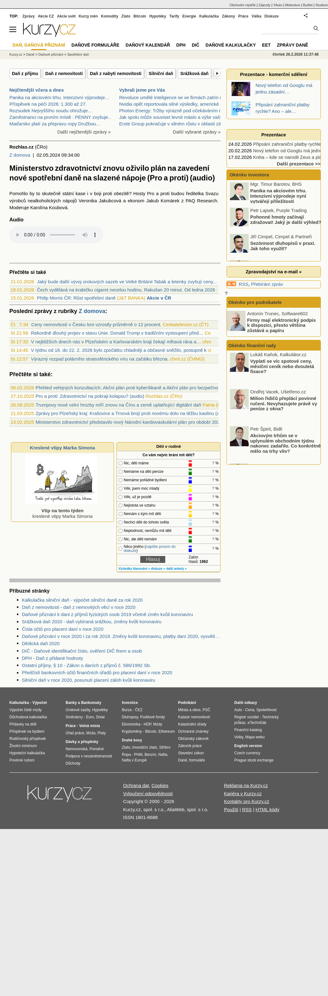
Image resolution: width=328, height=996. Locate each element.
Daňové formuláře (95, 45)
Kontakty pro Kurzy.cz (246, 801)
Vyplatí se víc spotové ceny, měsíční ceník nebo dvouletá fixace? (282, 368)
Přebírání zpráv (267, 284)
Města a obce (189, 710)
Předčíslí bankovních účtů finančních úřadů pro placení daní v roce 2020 (97, 672)
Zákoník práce (190, 746)
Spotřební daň (78, 54)
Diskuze (272, 16)
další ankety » (176, 568)
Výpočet (39, 702)
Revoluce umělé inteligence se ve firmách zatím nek (173, 97)
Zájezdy (264, 5)
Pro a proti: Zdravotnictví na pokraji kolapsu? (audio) (90, 396)
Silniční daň (161, 73)
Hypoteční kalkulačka (27, 753)
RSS (243, 284)
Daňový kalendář (148, 45)
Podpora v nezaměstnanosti (89, 756)
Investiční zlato (144, 747)
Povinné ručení (21, 760)
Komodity (109, 16)
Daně (30, 54)
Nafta (162, 754)
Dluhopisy (130, 717)
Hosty (139, 193)
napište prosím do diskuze (150, 548)
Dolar (100, 717)
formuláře (197, 760)
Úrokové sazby (78, 710)
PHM (138, 754)
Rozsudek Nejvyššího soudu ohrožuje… (50, 110)
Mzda (90, 733)
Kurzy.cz (15, 54)
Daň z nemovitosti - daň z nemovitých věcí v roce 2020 (79, 607)
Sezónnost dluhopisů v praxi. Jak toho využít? (282, 247)
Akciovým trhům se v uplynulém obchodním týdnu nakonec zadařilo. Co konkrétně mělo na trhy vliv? (285, 445)
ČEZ (138, 710)
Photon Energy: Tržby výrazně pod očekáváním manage (177, 110)
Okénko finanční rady (252, 345)
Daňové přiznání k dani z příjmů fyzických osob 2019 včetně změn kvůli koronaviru (107, 614)
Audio (16, 219)
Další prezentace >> (299, 163)
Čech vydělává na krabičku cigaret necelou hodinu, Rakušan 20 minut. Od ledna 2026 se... (131, 289)
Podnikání (187, 702)
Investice (130, 702)
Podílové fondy (152, 717)
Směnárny (74, 717)
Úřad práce (75, 733)
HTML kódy (267, 809)
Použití (231, 809)
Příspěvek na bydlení (26, 731)
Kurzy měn (88, 16)
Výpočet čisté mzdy (25, 710)
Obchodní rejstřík (243, 5)
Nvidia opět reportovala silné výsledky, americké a (171, 104)
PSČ (207, 710)
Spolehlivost (266, 710)
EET (266, 45)
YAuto (277, 5)
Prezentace (273, 134)
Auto (238, 710)
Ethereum (166, 731)
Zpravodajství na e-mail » (273, 271)
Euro (90, 717)
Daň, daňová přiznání (38, 45)
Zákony (228, 16)
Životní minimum (23, 746)
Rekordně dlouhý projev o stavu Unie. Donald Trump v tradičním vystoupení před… (117, 333)
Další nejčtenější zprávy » (84, 131)
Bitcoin (139, 16)
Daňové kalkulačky (231, 45)
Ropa (126, 754)
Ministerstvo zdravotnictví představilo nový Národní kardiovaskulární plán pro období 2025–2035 (136, 422)
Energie (189, 16)
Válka (256, 16)
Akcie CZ (46, 16)
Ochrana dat (136, 785)
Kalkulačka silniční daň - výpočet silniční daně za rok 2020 (82, 600)
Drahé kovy (132, 740)
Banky (71, 702)
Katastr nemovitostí (194, 717)
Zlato (126, 16)
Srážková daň (194, 73)
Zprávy (28, 16)
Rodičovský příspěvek (27, 738)
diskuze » (158, 568)
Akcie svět (66, 16)
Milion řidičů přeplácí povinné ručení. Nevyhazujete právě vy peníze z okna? (283, 405)
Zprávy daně (292, 45)
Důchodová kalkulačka (28, 717)
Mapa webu (255, 737)
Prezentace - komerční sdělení (273, 74)
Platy (101, 733)
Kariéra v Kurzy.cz (243, 793)
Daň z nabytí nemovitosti (116, 73)
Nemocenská (76, 749)
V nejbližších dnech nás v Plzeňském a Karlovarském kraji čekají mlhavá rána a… (116, 341)
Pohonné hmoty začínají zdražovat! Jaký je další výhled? (285, 221)
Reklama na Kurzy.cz (246, 785)
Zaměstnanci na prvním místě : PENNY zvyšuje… (61, 117)
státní (68, 193)
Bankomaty (91, 702)
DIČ (195, 45)
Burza (127, 710)
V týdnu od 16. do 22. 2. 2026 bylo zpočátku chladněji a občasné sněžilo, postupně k (118, 350)
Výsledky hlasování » (134, 568)
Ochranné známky (193, 731)
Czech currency (247, 753)
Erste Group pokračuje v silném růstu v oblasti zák (171, 123)
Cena (249, 710)
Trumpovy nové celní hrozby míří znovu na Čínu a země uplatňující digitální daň (118, 404)
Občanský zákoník (193, 738)
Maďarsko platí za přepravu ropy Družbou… (55, 123)
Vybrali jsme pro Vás (142, 90)
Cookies (160, 785)
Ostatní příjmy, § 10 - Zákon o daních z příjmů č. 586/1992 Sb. (86, 665)
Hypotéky (157, 16)
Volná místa (89, 726)
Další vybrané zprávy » (197, 131)
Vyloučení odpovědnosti (148, 793)
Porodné (97, 749)
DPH (181, 45)
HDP (147, 724)
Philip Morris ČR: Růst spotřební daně (76, 298)
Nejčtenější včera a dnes (36, 90)
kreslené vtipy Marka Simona (61, 510)
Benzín (150, 754)
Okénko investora (248, 174)
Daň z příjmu (25, 73)
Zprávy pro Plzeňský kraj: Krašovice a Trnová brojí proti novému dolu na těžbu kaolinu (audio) (133, 413)
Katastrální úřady (192, 724)
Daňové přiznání (50, 54)
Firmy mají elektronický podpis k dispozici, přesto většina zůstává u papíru (281, 325)
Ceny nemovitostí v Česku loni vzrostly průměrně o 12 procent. (96, 324)
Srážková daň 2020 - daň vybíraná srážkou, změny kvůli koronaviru (92, 621)
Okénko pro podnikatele (255, 302)
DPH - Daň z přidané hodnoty (52, 658)
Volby (238, 737)
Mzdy (157, 724)
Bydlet (308, 5)
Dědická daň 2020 (41, 643)
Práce (243, 16)
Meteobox (292, 5)
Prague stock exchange (253, 760)
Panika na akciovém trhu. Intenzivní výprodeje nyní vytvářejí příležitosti (278, 197)
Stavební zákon (191, 753)
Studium (322, 5)
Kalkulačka (209, 16)
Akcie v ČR (159, 298)
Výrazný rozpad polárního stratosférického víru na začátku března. (100, 358)
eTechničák (257, 722)
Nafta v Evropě (134, 760)
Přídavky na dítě (23, 724)
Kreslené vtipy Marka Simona (62, 447)
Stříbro (164, 747)
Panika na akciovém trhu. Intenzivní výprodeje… (59, 97)
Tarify (174, 16)
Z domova (19, 155)
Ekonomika (131, 724)
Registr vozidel (246, 717)
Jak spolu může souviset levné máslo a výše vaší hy (173, 117)
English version (248, 746)
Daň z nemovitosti (64, 73)
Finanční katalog (248, 730)
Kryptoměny (132, 731)
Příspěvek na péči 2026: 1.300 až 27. (48, 104)
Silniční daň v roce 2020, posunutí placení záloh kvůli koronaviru (88, 680)
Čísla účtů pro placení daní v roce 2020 (62, 629)
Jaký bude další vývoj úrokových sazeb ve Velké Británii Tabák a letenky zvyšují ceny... (127, 281)
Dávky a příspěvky (82, 742)
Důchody (73, 763)
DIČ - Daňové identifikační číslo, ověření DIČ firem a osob (82, 651)
